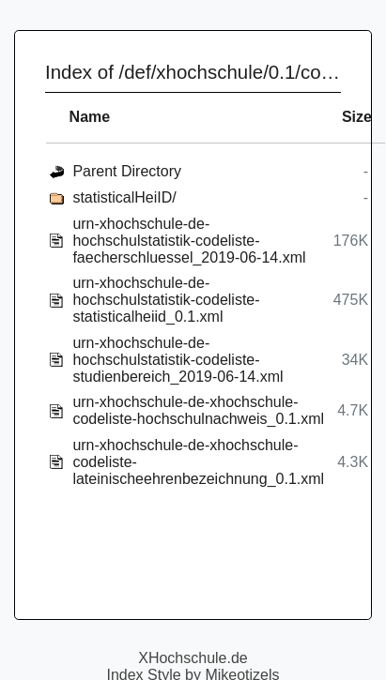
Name (90, 117)
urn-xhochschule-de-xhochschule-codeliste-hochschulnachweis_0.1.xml (198, 410)
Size (357, 117)
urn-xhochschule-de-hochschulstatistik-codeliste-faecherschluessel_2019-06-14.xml (188, 240)
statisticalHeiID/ (124, 197)
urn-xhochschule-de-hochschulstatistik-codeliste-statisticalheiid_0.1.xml (165, 300)
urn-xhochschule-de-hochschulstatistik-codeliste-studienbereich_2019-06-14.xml (177, 360)
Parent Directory (126, 171)
